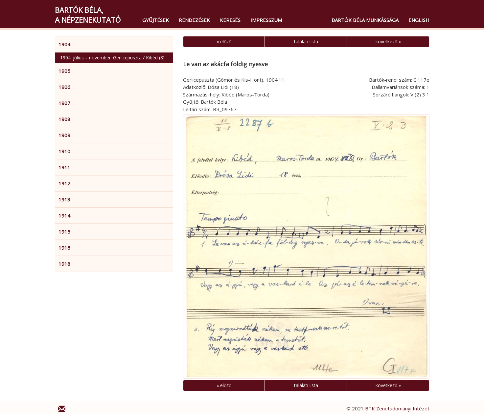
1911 (64, 167)
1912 (64, 183)
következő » (388, 41)
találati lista (306, 41)
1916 (64, 247)
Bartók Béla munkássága (365, 20)
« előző (224, 41)
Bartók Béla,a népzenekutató (88, 15)
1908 (64, 119)
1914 (64, 215)
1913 (64, 199)
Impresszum (266, 20)
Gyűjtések (155, 20)
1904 (64, 44)
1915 (64, 231)
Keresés (230, 20)
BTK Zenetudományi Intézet (397, 408)
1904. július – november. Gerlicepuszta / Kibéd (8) (112, 57)
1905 (64, 71)
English (418, 20)
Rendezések (194, 20)
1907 (64, 103)
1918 (64, 263)
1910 (64, 151)
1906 (64, 87)
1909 (64, 135)
